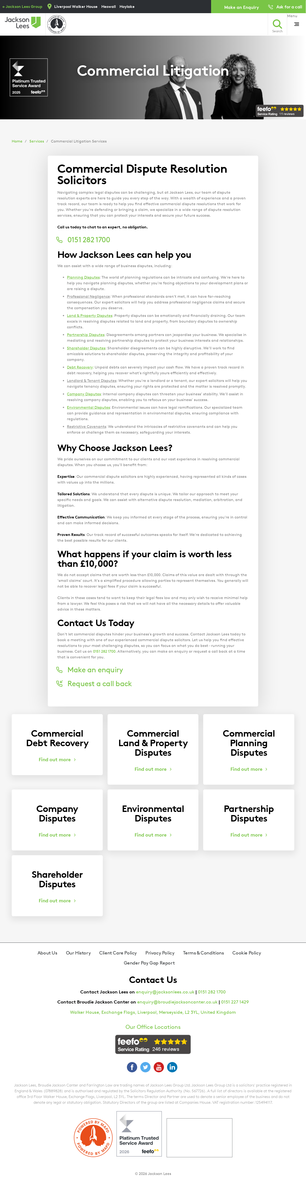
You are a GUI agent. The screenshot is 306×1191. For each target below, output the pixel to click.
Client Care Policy (118, 953)
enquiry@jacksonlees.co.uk (165, 992)
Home (17, 141)
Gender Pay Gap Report (149, 963)
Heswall (108, 6)
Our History (78, 953)
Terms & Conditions (203, 953)
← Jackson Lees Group (22, 6)
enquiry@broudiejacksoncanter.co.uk (177, 1002)
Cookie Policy (246, 953)
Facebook (132, 1067)
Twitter (145, 1067)
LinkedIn (172, 1067)
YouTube (158, 1067)
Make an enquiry (95, 669)
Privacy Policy (159, 953)
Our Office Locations (153, 1027)
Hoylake (127, 6)
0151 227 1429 (235, 1002)
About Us (47, 953)
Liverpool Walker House (76, 6)
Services (36, 141)
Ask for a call (289, 6)
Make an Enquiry (241, 7)
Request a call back (99, 683)
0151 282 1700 (104, 651)
